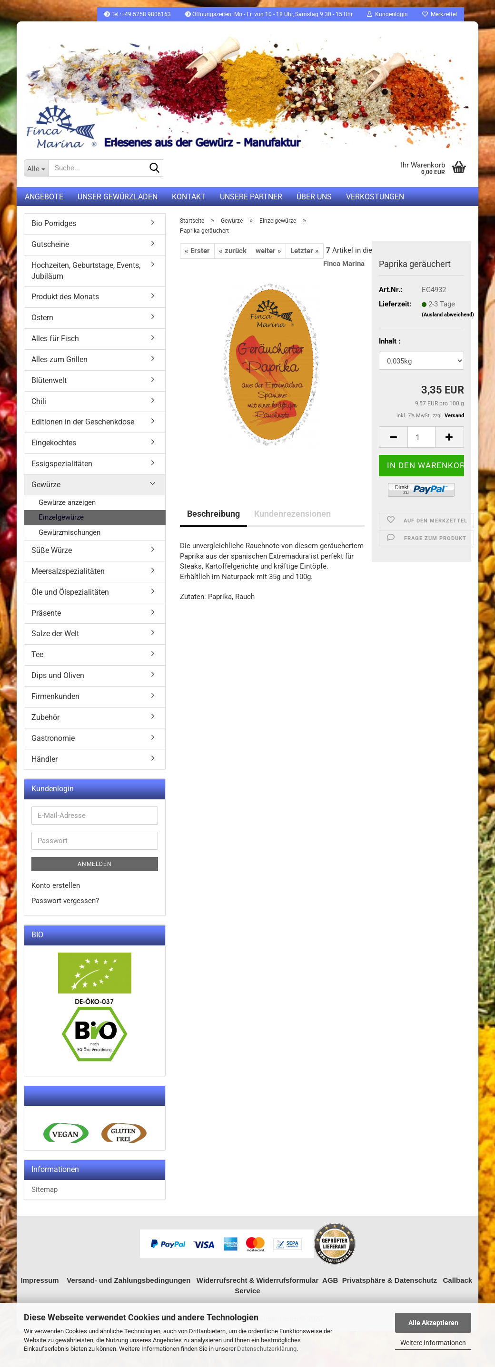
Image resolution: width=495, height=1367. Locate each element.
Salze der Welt (55, 633)
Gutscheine (50, 244)
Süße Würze (51, 550)
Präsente (46, 613)
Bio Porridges (53, 223)
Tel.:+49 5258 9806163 (137, 14)
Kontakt (189, 196)
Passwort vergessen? (65, 900)
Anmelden (95, 864)
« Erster (197, 250)
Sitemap (44, 1189)
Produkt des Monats (65, 296)
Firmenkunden (55, 696)
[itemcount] (421, 437)
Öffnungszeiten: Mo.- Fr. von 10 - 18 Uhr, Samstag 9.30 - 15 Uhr (269, 14)
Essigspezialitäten (61, 463)
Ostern (42, 317)
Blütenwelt (49, 380)
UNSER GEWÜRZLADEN (118, 196)
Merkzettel (439, 14)
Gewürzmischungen (69, 532)
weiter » (268, 250)
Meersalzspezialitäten (68, 571)
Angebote (44, 196)
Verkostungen (375, 196)
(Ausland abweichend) (448, 315)
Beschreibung (213, 514)
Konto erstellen (55, 885)
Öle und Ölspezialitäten (70, 592)
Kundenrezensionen (292, 514)
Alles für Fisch (55, 338)
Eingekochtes (53, 442)
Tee (37, 654)
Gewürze (45, 484)
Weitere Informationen (433, 1343)
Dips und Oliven (57, 675)
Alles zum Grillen (59, 359)
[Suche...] (36, 168)
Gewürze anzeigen (67, 502)
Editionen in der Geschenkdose (82, 421)
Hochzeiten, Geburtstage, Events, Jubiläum (85, 271)
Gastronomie (53, 738)
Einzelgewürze (61, 517)
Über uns (314, 196)
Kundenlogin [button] (387, 14)
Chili (38, 401)
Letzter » (304, 250)
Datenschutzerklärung (267, 1348)
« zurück (233, 250)
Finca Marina (344, 263)
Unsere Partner (251, 196)
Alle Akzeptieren (433, 1323)
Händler (44, 759)
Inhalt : (389, 341)
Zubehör (45, 717)
